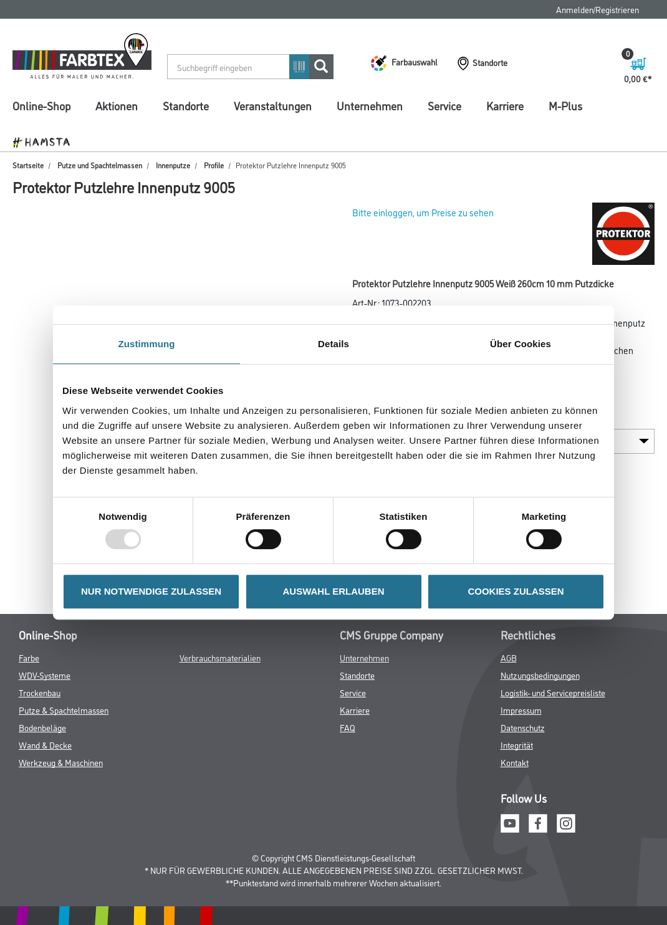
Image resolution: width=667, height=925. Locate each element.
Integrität (517, 744)
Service (444, 105)
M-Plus (565, 105)
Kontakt (515, 762)
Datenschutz (523, 727)
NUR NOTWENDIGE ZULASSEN (151, 591)
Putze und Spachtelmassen (99, 165)
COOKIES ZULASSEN (516, 591)
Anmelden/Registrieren (597, 9)
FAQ (347, 727)
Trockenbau (39, 692)
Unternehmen (370, 105)
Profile (214, 165)
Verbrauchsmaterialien (220, 657)
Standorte (186, 105)
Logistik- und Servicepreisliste (553, 692)
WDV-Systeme (44, 675)
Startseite (28, 165)
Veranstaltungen (273, 105)
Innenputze (173, 165)
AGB (509, 657)
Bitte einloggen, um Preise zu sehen (423, 212)
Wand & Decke (45, 744)
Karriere (505, 105)
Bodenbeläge (42, 727)
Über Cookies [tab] (520, 343)
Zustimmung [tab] (146, 343)
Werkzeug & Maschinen (61, 762)
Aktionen (116, 105)
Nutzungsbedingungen (540, 675)
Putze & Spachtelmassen (63, 710)
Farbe (29, 657)
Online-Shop (41, 105)
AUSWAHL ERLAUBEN (333, 591)
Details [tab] (333, 343)
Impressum (521, 710)
